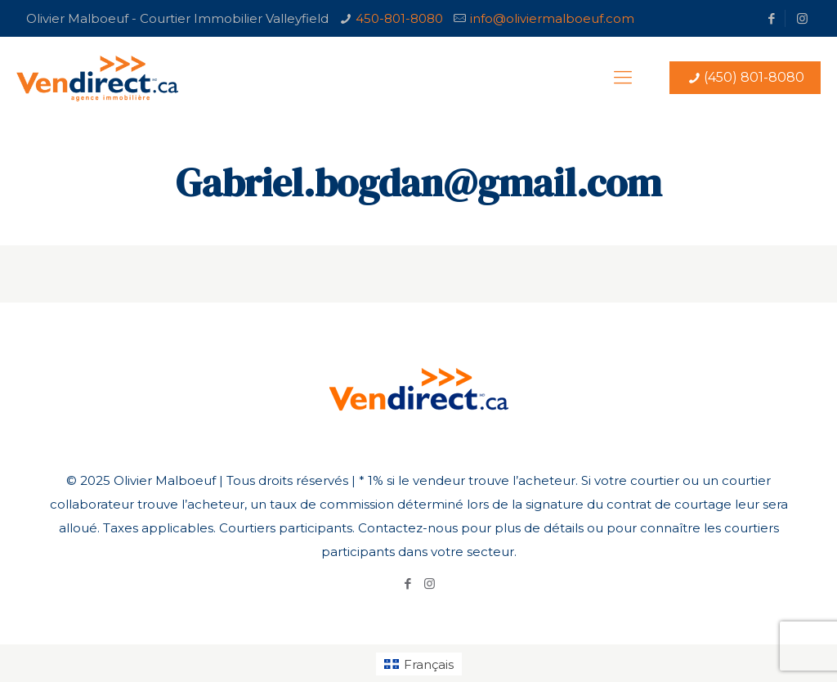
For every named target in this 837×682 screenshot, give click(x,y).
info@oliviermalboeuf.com (552, 18)
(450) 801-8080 (745, 77)
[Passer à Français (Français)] (419, 664)
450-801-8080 (399, 18)
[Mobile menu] (623, 78)
